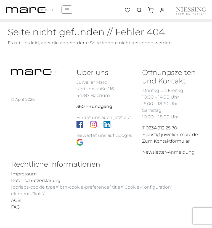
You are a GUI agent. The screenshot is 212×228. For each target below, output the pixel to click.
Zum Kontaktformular (166, 141)
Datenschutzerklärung (35, 180)
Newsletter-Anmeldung (168, 152)
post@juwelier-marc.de (172, 134)
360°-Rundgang (94, 106)
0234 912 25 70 (161, 128)
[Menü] (67, 10)
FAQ (15, 207)
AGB (16, 200)
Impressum (24, 174)
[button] (152, 8)
